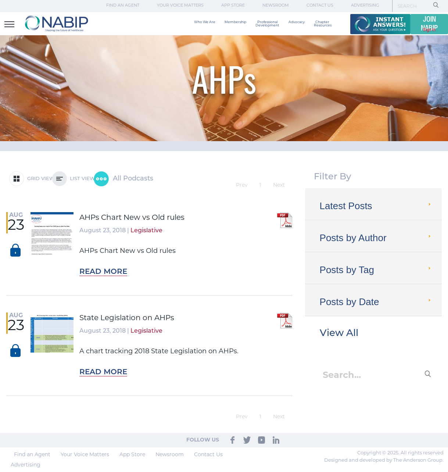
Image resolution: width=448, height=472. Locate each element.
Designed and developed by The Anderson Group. (384, 460)
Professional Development (267, 24)
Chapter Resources (322, 24)
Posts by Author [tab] (376, 237)
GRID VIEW (32, 178)
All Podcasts (123, 178)
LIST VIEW (73, 178)
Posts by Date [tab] (376, 301)
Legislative (146, 231)
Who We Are (204, 22)
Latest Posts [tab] (376, 205)
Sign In (429, 30)
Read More (103, 272)
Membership (235, 22)
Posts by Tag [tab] (376, 269)
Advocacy (296, 22)
